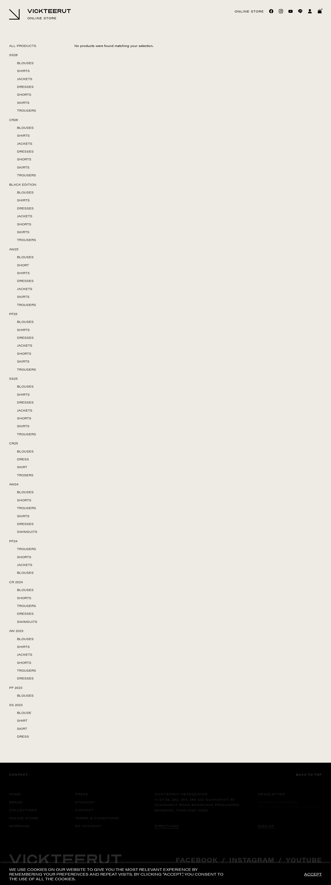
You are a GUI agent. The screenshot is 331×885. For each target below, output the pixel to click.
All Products (22, 45)
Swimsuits (27, 531)
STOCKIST (85, 802)
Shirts (23, 70)
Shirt (22, 720)
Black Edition (22, 184)
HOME (15, 794)
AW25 (14, 249)
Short (23, 265)
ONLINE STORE (23, 818)
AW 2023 (16, 630)
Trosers (25, 475)
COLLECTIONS (23, 810)
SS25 (13, 378)
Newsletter (271, 794)
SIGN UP (266, 825)
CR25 (13, 443)
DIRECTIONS (167, 825)
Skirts (23, 102)
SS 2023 (16, 704)
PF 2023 (15, 687)
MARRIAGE (19, 825)
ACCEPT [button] (313, 874)
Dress (23, 459)
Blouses (25, 63)
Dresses (25, 86)
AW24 (13, 484)
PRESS (81, 794)
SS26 (13, 54)
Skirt (22, 467)
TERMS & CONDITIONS (97, 818)
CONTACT (84, 810)
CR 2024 (16, 582)
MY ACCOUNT (88, 825)
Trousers (26, 110)
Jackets (24, 78)
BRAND (16, 802)
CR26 (13, 119)
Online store (249, 11)
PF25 (13, 313)
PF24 (13, 541)
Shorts (24, 94)
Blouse (24, 712)
